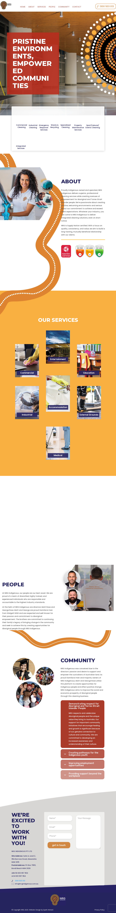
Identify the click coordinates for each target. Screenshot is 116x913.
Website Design (35, 910)
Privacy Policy (99, 910)
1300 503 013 (107, 6)
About (31, 7)
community (63, 7)
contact (76, 7)
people (52, 7)
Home (22, 7)
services (41, 7)
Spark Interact (48, 910)
